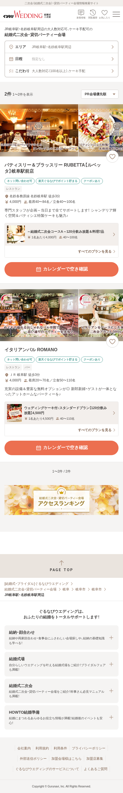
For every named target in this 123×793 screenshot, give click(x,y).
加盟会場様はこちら (66, 759)
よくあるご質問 (95, 769)
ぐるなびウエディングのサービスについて (47, 769)
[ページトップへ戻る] (61, 566)
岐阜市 (80, 589)
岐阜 (66, 589)
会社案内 (24, 748)
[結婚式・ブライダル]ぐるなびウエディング (36, 584)
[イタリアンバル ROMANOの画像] (61, 315)
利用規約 (42, 748)
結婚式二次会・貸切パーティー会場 (30, 589)
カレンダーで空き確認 (61, 269)
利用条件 (60, 748)
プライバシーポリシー (88, 748)
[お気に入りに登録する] (112, 156)
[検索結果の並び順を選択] (100, 94)
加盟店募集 (94, 759)
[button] (61, 637)
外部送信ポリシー (33, 759)
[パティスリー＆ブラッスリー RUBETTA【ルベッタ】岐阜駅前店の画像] (61, 130)
